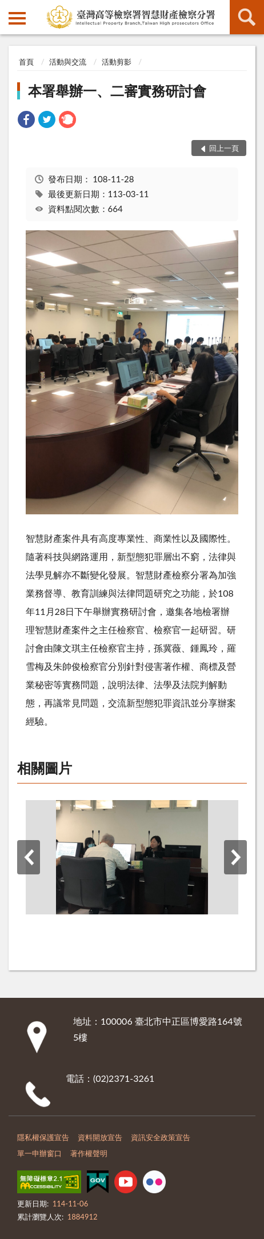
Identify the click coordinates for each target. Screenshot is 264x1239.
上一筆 (28, 857)
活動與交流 (67, 61)
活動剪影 (116, 61)
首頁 (26, 61)
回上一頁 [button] (224, 148)
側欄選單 (17, 18)
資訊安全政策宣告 (160, 1137)
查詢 (247, 17)
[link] (26, 121)
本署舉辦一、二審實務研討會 (117, 90)
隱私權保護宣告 (43, 1137)
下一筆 (235, 857)
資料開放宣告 (100, 1137)
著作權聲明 (88, 1153)
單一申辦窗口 (39, 1153)
